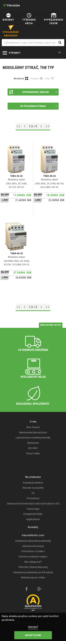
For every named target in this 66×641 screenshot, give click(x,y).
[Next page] (41, 126)
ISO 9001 (33, 448)
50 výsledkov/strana (38, 106)
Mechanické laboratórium (33, 432)
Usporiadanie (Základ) (33, 92)
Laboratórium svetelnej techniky (33, 437)
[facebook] (26, 589)
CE (33, 493)
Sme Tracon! (33, 427)
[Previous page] (25, 126)
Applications (33, 519)
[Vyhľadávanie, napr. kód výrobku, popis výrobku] (33, 42)
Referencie (33, 442)
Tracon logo (33, 508)
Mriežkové (19, 78)
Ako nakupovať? (33, 561)
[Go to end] (47, 126)
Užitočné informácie (33, 546)
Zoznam (34, 78)
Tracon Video (33, 453)
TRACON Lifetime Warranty (33, 567)
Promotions (33, 498)
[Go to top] (18, 126)
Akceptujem (33, 635)
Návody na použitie (33, 487)
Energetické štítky (33, 514)
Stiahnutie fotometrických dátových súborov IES (33, 503)
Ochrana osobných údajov (33, 556)
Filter (47, 78)
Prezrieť (33, 627)
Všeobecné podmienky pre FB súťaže (33, 572)
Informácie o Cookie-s (33, 551)
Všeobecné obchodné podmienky (33, 540)
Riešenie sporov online (33, 577)
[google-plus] (39, 589)
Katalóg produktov (33, 482)
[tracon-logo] (11, 5)
